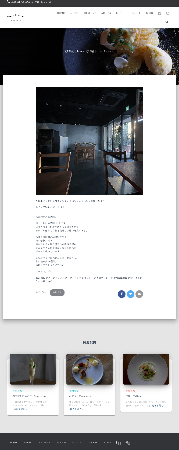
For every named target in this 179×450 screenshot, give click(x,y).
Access (106, 13)
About (74, 13)
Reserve (90, 13)
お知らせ (57, 292)
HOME (61, 13)
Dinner (136, 13)
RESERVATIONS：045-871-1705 (31, 2)
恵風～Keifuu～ (134, 396)
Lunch (120, 13)
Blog (149, 13)
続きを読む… (20, 409)
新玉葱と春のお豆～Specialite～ (30, 396)
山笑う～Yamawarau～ (82, 396)
